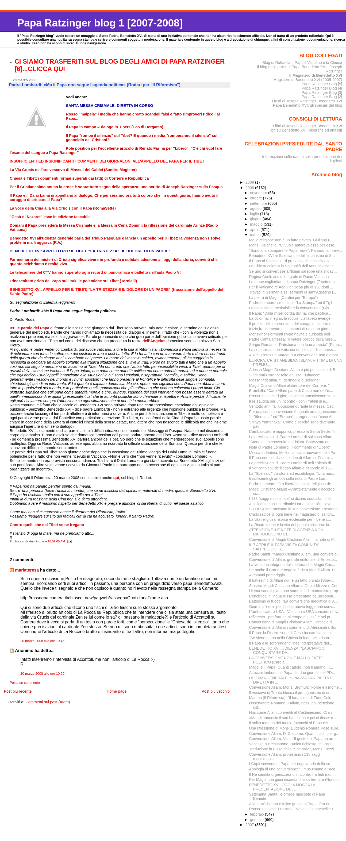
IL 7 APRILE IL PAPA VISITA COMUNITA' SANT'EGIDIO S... (284, 547)
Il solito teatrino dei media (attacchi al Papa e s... (290, 723)
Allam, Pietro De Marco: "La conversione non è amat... (295, 355)
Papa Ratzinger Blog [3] (322, 92)
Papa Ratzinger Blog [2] (322, 97)
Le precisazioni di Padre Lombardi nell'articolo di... (291, 463)
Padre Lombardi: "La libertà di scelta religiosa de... (292, 484)
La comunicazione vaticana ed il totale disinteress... (292, 350)
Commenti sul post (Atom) (47, 702)
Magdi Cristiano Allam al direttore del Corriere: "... (291, 385)
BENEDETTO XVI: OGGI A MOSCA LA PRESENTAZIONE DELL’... (282, 787)
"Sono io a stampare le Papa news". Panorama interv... (295, 250)
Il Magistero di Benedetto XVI (315, 75)
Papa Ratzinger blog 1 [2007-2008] (100, 23)
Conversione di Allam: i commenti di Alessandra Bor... (294, 627)
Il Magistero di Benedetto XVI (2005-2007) (306, 80)
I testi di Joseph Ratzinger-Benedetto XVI (307, 101)
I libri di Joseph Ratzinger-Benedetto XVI (307, 126)
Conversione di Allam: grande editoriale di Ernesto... (293, 559)
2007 (250, 825)
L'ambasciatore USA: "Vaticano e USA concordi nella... (295, 611)
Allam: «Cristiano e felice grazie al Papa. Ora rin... (291, 804)
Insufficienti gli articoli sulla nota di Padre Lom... (289, 478)
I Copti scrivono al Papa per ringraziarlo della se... (291, 764)
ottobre (256, 198)
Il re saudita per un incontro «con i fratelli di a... (288, 401)
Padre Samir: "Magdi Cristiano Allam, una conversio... (294, 554)
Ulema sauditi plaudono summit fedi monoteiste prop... (295, 591)
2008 (250, 188)
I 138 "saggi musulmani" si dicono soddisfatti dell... (292, 498)
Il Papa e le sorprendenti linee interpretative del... (290, 643)
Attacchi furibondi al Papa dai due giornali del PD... (292, 672)
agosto (256, 208)
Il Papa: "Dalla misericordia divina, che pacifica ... (290, 313)
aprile (255, 229)
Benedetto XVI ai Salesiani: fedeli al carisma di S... (292, 255)
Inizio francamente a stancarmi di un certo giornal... (292, 329)
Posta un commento (25, 683)
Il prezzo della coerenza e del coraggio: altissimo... (292, 324)
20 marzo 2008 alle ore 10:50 (42, 674)
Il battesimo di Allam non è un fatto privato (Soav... (291, 580)
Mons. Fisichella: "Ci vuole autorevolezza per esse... (293, 245)
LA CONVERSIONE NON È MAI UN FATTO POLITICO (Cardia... (286, 660)
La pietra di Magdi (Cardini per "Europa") (283, 297)
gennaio (257, 819)
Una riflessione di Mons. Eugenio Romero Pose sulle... (295, 728)
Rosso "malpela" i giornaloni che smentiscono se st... (294, 396)
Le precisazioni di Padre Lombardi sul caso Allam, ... (293, 437)
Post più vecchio (216, 691)
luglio (255, 214)
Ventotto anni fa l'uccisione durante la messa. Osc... (293, 406)
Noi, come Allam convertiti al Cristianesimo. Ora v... (292, 712)
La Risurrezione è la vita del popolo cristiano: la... (290, 525)
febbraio (257, 814)
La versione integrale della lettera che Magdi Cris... (292, 564)
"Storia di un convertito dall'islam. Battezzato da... (291, 442)
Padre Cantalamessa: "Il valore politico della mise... (292, 339)
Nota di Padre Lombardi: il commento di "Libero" (290, 447)
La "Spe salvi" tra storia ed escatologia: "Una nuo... (292, 473)
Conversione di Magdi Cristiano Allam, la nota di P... (293, 539)
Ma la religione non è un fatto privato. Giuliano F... (291, 240)
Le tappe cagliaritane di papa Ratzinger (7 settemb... (293, 282)
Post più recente (18, 691)
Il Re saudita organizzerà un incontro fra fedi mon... (292, 774)
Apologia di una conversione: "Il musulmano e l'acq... (294, 769)
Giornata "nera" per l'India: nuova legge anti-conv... (292, 606)
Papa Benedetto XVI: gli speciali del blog (307, 105)
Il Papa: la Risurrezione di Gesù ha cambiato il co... (292, 633)
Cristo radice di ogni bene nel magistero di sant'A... (292, 514)
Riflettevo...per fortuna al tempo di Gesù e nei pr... (291, 617)
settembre (259, 203)
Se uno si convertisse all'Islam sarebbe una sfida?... (293, 271)
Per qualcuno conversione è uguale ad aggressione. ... (295, 412)
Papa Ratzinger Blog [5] (322, 84)
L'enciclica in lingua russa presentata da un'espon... (292, 596)
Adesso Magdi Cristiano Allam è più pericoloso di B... (294, 370)
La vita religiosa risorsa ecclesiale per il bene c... (290, 519)
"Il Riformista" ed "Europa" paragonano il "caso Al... (292, 417)
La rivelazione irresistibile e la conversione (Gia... (290, 308)
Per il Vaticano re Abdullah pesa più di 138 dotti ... (291, 287)
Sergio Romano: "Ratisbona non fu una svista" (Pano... (295, 344)
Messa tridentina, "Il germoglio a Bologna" (284, 380)
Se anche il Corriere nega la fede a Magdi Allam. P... (293, 570)
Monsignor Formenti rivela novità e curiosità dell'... (291, 334)
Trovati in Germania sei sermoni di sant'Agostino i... (292, 292)
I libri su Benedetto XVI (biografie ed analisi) (304, 130)
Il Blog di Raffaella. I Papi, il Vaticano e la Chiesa (300, 62)
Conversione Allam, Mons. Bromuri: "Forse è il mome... (295, 687)
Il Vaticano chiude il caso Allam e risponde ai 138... (292, 468)
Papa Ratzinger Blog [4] (322, 88)
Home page (116, 691)
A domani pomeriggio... (268, 575)
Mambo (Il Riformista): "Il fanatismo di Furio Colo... (292, 698)
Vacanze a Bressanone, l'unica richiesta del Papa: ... (293, 744)
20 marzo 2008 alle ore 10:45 (42, 641)
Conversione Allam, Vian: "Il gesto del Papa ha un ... (293, 738)
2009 (250, 182)
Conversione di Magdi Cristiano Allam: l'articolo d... (292, 622)
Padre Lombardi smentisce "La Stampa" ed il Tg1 (291, 302)
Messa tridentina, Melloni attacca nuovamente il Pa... (294, 452)
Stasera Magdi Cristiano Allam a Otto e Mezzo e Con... (295, 586)
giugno (256, 219)
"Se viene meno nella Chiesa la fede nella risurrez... (293, 638)
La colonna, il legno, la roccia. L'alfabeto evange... (291, 318)
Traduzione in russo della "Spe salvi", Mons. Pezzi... (293, 749)
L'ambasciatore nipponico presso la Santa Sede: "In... (294, 431)
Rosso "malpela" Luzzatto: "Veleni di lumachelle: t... (292, 809)
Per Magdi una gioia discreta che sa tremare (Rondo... (295, 779)
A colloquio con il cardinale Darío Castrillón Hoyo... (292, 504)
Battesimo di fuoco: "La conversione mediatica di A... (293, 601)
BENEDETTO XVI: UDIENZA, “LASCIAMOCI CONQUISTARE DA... (287, 650)
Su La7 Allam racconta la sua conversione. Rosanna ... (295, 509)
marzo (256, 235)
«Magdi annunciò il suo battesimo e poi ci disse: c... (292, 718)
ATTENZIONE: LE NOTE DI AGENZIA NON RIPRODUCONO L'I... (286, 532)
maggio (257, 224)
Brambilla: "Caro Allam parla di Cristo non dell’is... (291, 390)
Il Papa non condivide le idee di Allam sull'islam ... (291, 458)
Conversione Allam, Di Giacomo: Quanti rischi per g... (294, 733)
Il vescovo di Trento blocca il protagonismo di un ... (292, 692)
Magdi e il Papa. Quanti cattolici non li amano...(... (291, 667)
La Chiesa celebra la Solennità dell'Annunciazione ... (293, 266)
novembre (259, 193)
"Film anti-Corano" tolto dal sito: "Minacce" (285, 375)
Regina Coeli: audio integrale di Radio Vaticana (289, 277)
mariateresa (27, 570)
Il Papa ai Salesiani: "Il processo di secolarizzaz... (291, 261)
